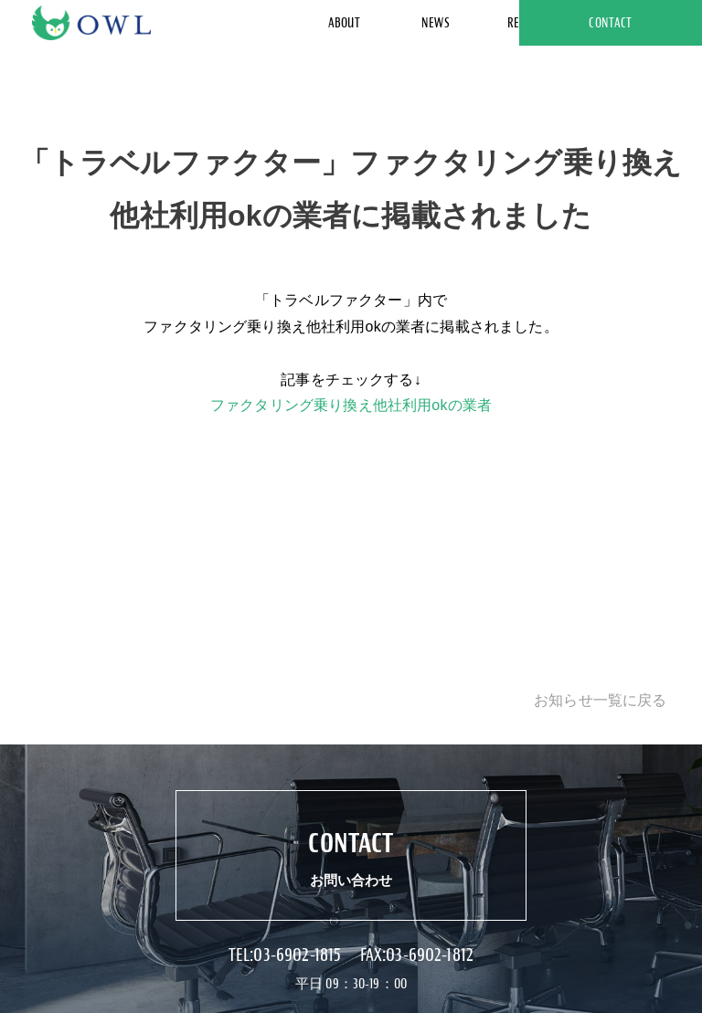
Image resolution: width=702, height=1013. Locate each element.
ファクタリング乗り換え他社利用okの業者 (351, 405)
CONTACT (610, 23)
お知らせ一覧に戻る (600, 700)
